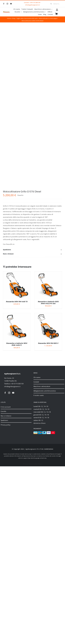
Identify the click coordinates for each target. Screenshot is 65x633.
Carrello (3, 411)
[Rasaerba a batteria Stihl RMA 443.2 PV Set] (48, 273)
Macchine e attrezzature (41, 386)
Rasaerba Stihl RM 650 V (48, 343)
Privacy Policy (27, 464)
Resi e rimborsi (6, 416)
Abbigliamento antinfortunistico (44, 391)
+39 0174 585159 (35, 2)
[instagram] (7, 3)
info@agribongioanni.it (32, 5)
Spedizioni (4, 420)
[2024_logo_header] (6, 12)
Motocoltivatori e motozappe (48, 18)
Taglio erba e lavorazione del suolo (27, 18)
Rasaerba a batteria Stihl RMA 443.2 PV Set (48, 302)
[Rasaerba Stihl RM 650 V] (48, 314)
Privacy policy (5, 425)
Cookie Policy (37, 464)
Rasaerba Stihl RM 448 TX (16, 302)
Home (9, 18)
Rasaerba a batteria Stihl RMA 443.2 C (16, 344)
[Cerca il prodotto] (55, 4)
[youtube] (11, 3)
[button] (32, 250)
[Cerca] (51, 4)
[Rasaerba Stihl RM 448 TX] (16, 273)
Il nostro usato (38, 395)
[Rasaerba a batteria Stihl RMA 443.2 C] (16, 314)
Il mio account (6, 407)
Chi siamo (36, 377)
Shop (13, 18)
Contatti (36, 382)
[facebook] (4, 3)
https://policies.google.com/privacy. (37, 458)
